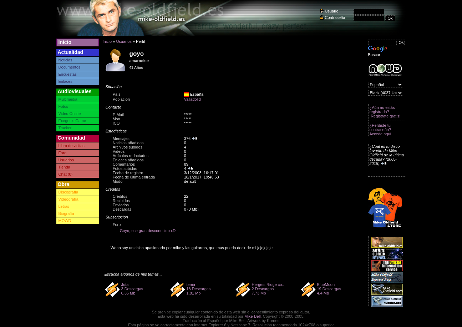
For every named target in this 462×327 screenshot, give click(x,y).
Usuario (332, 11)
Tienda (64, 167)
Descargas (122, 209)
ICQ (116, 123)
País (117, 94)
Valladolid (192, 99)
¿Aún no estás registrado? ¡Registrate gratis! (385, 111)
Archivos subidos (127, 147)
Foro (63, 153)
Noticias (65, 60)
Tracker (65, 128)
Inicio (65, 42)
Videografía (68, 199)
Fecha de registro (128, 173)
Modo (118, 181)
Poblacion (121, 99)
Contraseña (335, 17)
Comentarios (124, 164)
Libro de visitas (72, 146)
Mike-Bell (252, 316)
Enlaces (65, 81)
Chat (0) (66, 174)
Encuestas (68, 74)
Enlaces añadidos (128, 160)
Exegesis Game (72, 121)
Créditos (120, 196)
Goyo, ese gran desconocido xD (148, 230)
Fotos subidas (125, 168)
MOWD (65, 220)
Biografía (66, 213)
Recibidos (121, 200)
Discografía (68, 192)
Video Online (70, 113)
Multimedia (68, 99)
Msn (116, 119)
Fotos (63, 106)
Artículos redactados (130, 156)
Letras (64, 206)
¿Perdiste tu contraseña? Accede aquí (380, 129)
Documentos (70, 67)
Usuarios (66, 160)
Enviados (121, 205)
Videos (119, 151)
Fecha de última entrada (134, 177)
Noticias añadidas (128, 143)
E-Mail (118, 114)
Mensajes (121, 138)
